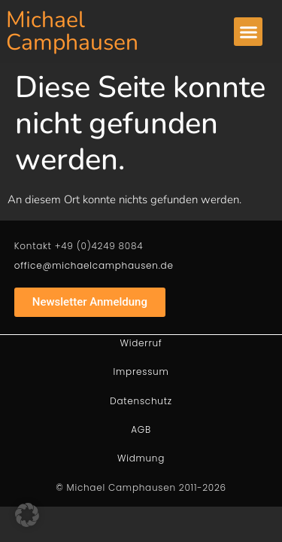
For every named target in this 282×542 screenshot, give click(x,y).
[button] (248, 31)
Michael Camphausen (72, 31)
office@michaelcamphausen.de (94, 265)
